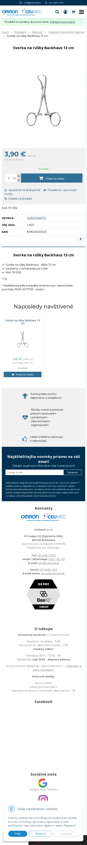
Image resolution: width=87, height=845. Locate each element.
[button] (57, 12)
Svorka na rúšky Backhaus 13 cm (22, 322)
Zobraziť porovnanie (62, 22)
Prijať (18, 833)
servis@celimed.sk (53, 573)
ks (14, 178)
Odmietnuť (66, 833)
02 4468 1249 (48, 569)
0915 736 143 (57, 559)
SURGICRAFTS (36, 218)
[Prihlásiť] (65, 12)
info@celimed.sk (32, 2)
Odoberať (72, 472)
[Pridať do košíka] (51, 178)
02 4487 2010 (56, 2)
